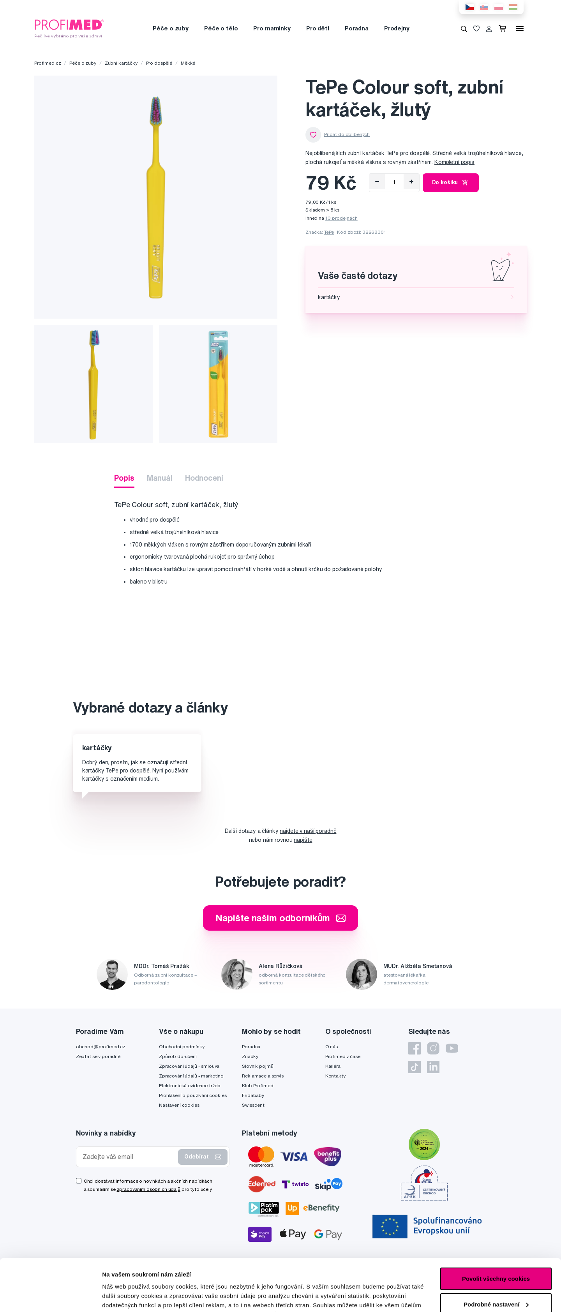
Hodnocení (204, 478)
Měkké (188, 62)
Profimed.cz (47, 62)
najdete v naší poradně (308, 831)
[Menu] (519, 28)
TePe (329, 232)
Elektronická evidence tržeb (190, 1085)
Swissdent (253, 1104)
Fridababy (253, 1095)
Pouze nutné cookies (496, 1281)
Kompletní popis (454, 162)
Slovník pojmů (257, 1066)
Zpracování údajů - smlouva (189, 1066)
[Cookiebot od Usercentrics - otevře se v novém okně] (50, 1297)
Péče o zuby (170, 28)
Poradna (357, 28)
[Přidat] (411, 181)
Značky (250, 1056)
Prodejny (396, 28)
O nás (331, 1046)
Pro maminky (271, 28)
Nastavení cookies (179, 1104)
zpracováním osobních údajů (148, 1189)
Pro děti (317, 28)
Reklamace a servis (262, 1075)
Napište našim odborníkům (280, 917)
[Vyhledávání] (464, 28)
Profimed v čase (342, 1056)
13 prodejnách (341, 217)
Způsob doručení (178, 1056)
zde (390, 1275)
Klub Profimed (257, 1085)
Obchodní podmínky (182, 1046)
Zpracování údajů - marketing (191, 1075)
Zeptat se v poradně (98, 1056)
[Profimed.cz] (69, 28)
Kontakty (335, 1075)
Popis (124, 478)
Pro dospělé (159, 62)
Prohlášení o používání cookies (193, 1095)
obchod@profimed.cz (100, 1046)
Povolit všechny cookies (496, 1230)
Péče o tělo (221, 28)
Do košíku (451, 183)
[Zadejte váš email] (128, 1156)
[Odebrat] (377, 181)
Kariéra (332, 1066)
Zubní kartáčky (121, 62)
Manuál (160, 478)
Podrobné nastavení (130, 1296)
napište (303, 840)
